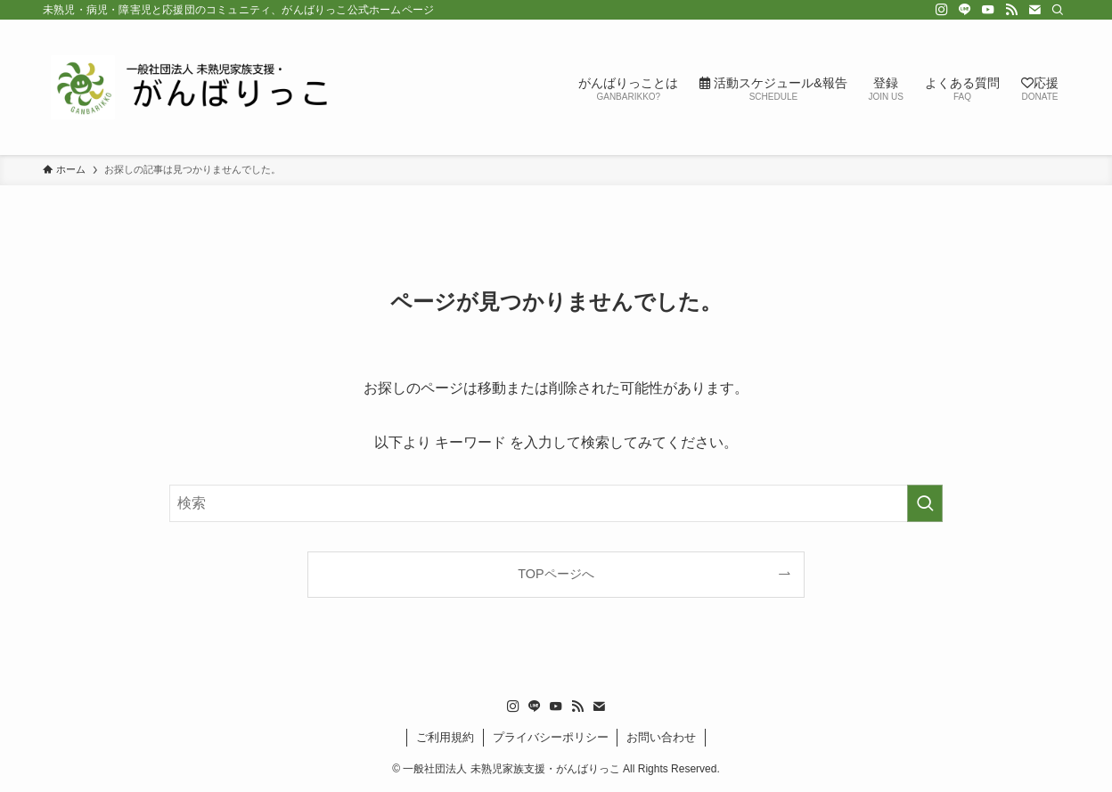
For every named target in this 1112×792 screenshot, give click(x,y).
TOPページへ (555, 574)
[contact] (1034, 10)
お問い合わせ (661, 737)
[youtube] (988, 10)
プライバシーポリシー (551, 737)
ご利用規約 (445, 737)
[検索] (1057, 10)
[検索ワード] (556, 503)
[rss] (1011, 10)
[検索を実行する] (925, 503)
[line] (965, 10)
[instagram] (941, 10)
